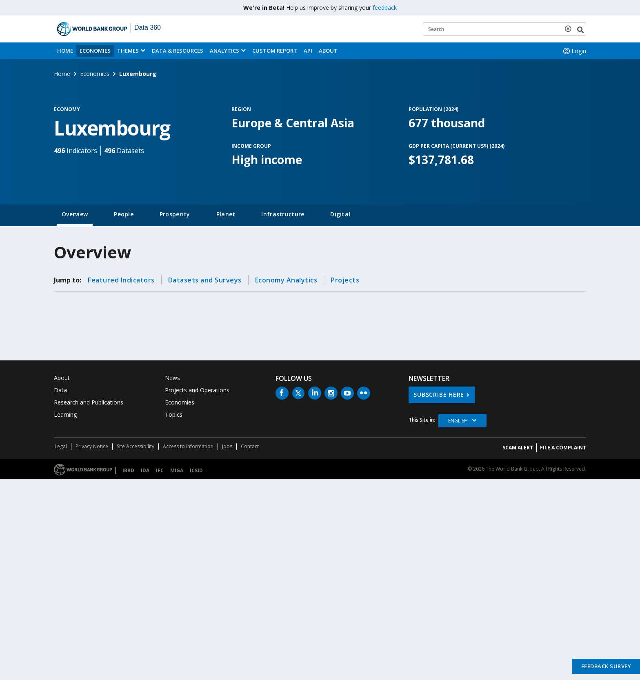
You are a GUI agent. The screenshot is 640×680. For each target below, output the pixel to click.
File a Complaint (563, 447)
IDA (145, 470)
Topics (173, 414)
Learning (65, 414)
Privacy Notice (92, 446)
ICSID (196, 470)
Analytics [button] (224, 50)
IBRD (128, 470)
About (328, 50)
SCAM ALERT (517, 447)
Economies (95, 50)
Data (60, 390)
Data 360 (147, 27)
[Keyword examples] (504, 29)
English (458, 420)
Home (65, 50)
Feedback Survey (606, 666)
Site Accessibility (135, 446)
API (308, 50)
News (172, 378)
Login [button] (574, 51)
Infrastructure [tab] (282, 214)
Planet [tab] (226, 214)
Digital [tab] (340, 214)
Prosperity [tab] (175, 214)
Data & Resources (177, 50)
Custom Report (274, 50)
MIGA (176, 470)
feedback (385, 7)
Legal (61, 446)
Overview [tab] (75, 214)
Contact (250, 446)
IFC (160, 470)
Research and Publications (88, 402)
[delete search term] (569, 28)
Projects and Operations (197, 390)
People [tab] (123, 214)
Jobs (227, 446)
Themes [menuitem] (128, 50)
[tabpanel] (320, 293)
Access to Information (188, 446)
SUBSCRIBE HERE (438, 394)
